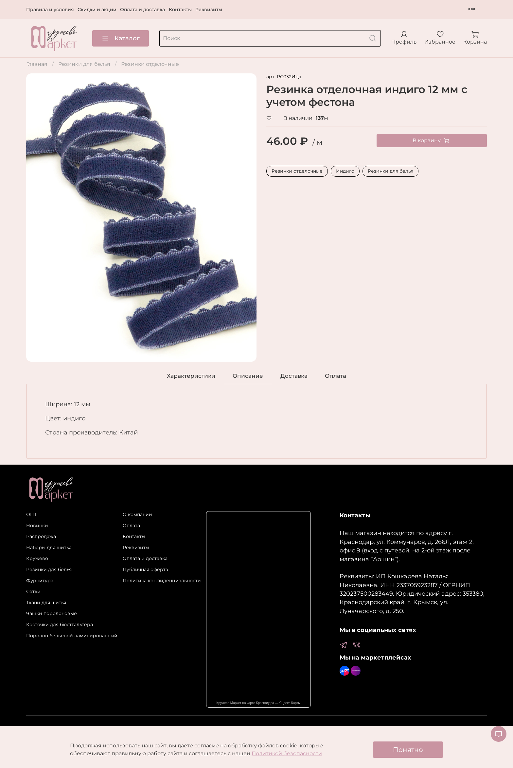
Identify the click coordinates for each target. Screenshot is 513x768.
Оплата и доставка (142, 9)
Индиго (345, 171)
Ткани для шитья (46, 602)
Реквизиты (208, 9)
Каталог (120, 38)
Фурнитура (39, 581)
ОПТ (31, 514)
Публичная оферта (145, 569)
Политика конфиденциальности (162, 581)
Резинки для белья (84, 64)
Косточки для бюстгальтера (59, 624)
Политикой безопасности (287, 753)
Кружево (37, 558)
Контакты (180, 9)
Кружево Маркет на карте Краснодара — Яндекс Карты (259, 703)
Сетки (33, 591)
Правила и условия (50, 9)
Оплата (131, 525)
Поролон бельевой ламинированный (71, 636)
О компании (137, 514)
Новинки (37, 525)
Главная (36, 64)
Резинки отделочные (150, 64)
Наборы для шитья (48, 547)
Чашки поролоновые (51, 613)
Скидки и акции (97, 9)
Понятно (408, 750)
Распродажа (41, 536)
